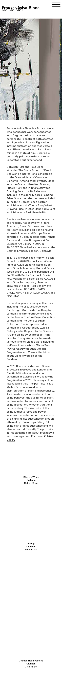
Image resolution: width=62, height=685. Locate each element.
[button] (57, 3)
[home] (21, 5)
